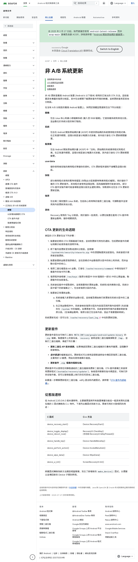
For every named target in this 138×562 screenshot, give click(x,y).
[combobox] (85, 3)
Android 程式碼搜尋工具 (48, 3)
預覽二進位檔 (45, 524)
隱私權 (79, 553)
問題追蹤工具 (110, 537)
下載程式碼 (44, 520)
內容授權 (72, 487)
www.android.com (113, 524)
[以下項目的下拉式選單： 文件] (30, 3)
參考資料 (116, 17)
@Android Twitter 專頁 (82, 511)
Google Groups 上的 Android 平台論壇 (86, 529)
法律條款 (64, 553)
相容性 (63, 17)
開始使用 (20, 17)
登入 (133, 3)
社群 (55, 553)
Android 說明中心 (112, 511)
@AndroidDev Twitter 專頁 (83, 515)
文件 (55, 61)
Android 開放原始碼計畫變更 (108, 34)
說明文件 (7, 11)
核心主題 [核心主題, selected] (49, 17)
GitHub (42, 537)
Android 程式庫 (46, 511)
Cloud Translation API (72, 50)
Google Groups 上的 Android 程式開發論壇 (86, 536)
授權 (72, 553)
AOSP (47, 61)
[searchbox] (18, 26)
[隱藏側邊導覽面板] (32, 557)
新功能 (6, 17)
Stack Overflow (111, 533)
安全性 (35, 17)
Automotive (98, 17)
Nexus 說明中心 (111, 520)
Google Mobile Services (115, 528)
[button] (16, 43)
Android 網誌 (78, 520)
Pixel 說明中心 (111, 515)
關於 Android (45, 553)
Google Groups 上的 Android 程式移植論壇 (86, 542)
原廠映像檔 (44, 528)
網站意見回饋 (90, 553)
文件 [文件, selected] (25, 3)
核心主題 (63, 61)
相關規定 (43, 515)
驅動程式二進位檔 (47, 533)
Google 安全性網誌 (80, 524)
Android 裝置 (80, 17)
